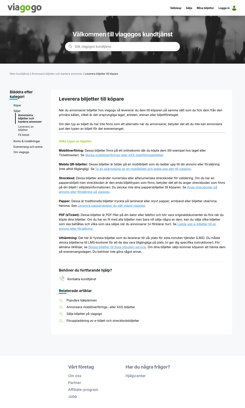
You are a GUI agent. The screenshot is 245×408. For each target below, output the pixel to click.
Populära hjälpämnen (81, 300)
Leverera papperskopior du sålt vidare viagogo (111, 206)
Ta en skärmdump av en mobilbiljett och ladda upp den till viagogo (143, 169)
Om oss (74, 376)
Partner (74, 382)
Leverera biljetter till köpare (101, 73)
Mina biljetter (205, 8)
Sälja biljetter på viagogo (84, 314)
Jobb (72, 396)
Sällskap (175, 8)
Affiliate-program (83, 389)
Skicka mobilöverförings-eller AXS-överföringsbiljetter (124, 155)
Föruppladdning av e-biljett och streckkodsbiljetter (102, 321)
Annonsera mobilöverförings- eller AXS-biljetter (100, 307)
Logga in (224, 8)
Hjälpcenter (136, 376)
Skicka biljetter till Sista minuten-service (117, 247)
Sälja (189, 8)
